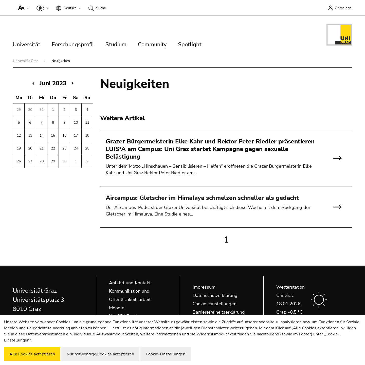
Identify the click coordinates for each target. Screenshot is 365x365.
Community (152, 44)
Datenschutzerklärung (215, 295)
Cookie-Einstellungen (214, 304)
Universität (26, 44)
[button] (22, 7)
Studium (115, 44)
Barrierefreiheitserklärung (219, 312)
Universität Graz (26, 60)
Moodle (116, 308)
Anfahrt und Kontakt (130, 283)
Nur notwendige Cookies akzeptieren (100, 354)
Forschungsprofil (73, 44)
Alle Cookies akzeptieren (32, 354)
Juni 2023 (53, 83)
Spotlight (190, 44)
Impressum (204, 287)
